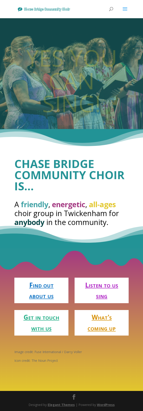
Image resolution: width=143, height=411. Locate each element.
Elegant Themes (61, 405)
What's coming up (102, 322)
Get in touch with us (41, 322)
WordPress (106, 405)
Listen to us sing (101, 290)
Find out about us (41, 290)
